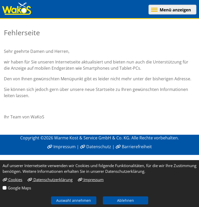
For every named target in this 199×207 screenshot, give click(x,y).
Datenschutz (95, 146)
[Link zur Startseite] (18, 8)
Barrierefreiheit (134, 146)
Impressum (61, 146)
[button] (170, 9)
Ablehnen (125, 200)
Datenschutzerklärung (49, 179)
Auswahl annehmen (73, 200)
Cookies (12, 179)
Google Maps (19, 187)
